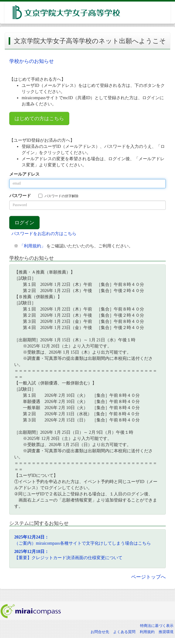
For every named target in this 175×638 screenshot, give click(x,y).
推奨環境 (166, 632)
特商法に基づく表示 (156, 626)
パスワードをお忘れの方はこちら (43, 233)
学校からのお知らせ (31, 61)
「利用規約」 (32, 246)
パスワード (20, 195)
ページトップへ (148, 576)
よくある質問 (124, 632)
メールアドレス (24, 174)
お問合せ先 (100, 632)
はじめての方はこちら (39, 118)
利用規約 (147, 632)
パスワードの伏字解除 (58, 196)
